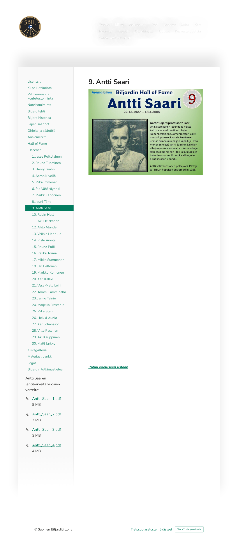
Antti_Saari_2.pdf (46, 414)
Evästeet (165, 529)
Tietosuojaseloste (144, 529)
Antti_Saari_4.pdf (46, 445)
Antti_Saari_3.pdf (46, 429)
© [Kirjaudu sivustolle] (36, 529)
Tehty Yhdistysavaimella (189, 529)
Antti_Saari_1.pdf (46, 398)
